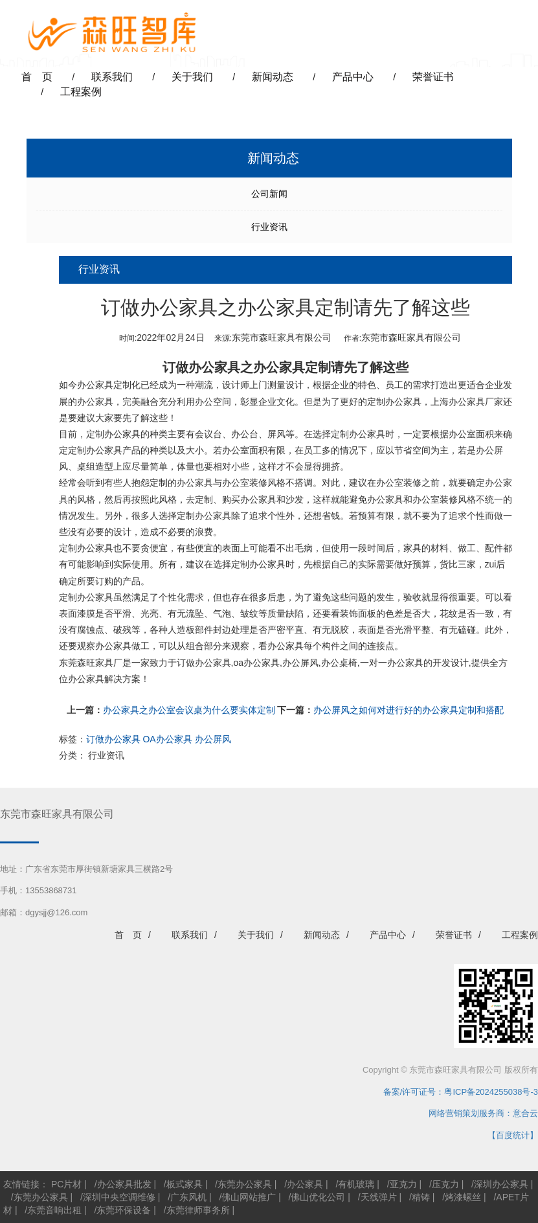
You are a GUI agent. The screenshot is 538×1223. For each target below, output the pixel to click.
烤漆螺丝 (463, 1197)
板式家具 (184, 1184)
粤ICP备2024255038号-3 (491, 1092)
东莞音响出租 (54, 1210)
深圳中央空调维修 (119, 1197)
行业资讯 (269, 227)
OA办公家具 (167, 739)
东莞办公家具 (245, 1184)
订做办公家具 (201, 367)
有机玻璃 (356, 1184)
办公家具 (305, 1184)
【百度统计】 (513, 1135)
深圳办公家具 (501, 1184)
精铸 (421, 1197)
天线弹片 (379, 1197)
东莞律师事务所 (198, 1210)
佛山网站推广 (248, 1197)
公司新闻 (269, 194)
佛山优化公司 (318, 1197)
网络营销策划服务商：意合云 (483, 1113)
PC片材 (66, 1184)
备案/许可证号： (410, 1092)
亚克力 (403, 1184)
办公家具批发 (124, 1184)
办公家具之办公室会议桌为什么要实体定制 (189, 710)
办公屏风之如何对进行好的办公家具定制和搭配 (408, 710)
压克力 (445, 1184)
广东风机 (188, 1197)
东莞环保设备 (123, 1210)
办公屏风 (213, 739)
